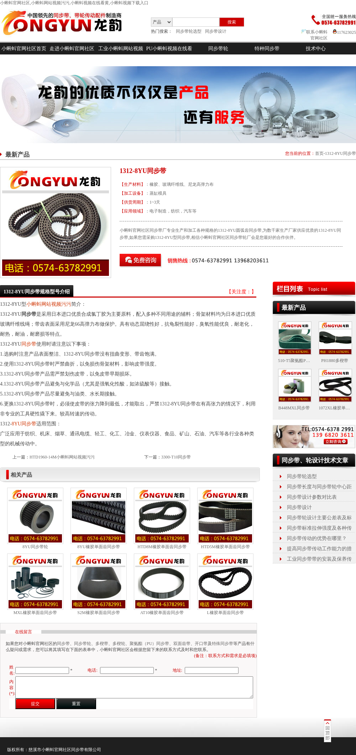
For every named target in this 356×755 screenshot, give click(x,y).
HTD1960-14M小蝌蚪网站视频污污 (62, 457)
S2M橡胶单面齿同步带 (98, 612)
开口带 (201, 643)
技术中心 (316, 48)
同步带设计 (215, 31)
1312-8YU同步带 (340, 153)
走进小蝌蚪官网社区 (71, 48)
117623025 (344, 32)
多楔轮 (118, 643)
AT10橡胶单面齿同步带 (162, 612)
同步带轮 (218, 48)
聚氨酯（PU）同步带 (149, 643)
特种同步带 (267, 48)
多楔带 (101, 643)
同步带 (28, 344)
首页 (319, 153)
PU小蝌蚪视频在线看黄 (169, 54)
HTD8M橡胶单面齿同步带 (161, 546)
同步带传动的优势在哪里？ (317, 538)
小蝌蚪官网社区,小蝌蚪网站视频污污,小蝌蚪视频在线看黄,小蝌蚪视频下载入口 (74, 2)
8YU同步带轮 (35, 546)
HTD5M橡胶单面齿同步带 (225, 546)
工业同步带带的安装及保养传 (319, 559)
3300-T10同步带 (176, 457)
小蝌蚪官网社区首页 (23, 48)
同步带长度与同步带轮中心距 (319, 486)
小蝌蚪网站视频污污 (48, 304)
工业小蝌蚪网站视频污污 (120, 54)
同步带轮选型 (188, 31)
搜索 (231, 22)
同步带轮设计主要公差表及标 (319, 517)
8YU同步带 (24, 423)
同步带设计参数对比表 (312, 497)
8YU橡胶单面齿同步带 (98, 546)
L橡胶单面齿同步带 (225, 612)
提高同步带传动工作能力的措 (319, 548)
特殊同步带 (222, 643)
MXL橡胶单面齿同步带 (35, 612)
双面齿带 (181, 643)
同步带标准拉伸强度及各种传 (319, 528)
